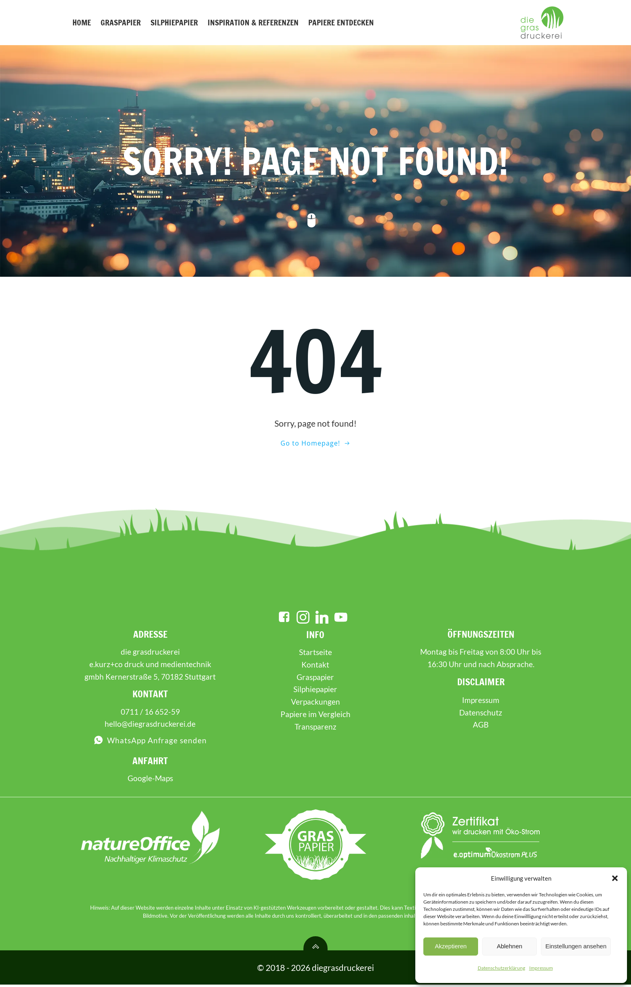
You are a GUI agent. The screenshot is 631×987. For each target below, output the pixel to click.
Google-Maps (150, 780)
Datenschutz (480, 714)
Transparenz (315, 728)
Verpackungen (315, 703)
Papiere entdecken (341, 22)
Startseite (315, 654)
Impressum (541, 968)
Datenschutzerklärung (501, 968)
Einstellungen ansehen (575, 946)
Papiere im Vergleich (315, 716)
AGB (481, 727)
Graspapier (121, 22)
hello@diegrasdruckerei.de (150, 726)
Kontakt (316, 666)
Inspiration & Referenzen (253, 22)
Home (81, 22)
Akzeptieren (450, 946)
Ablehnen (509, 946)
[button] (615, 878)
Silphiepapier (174, 22)
